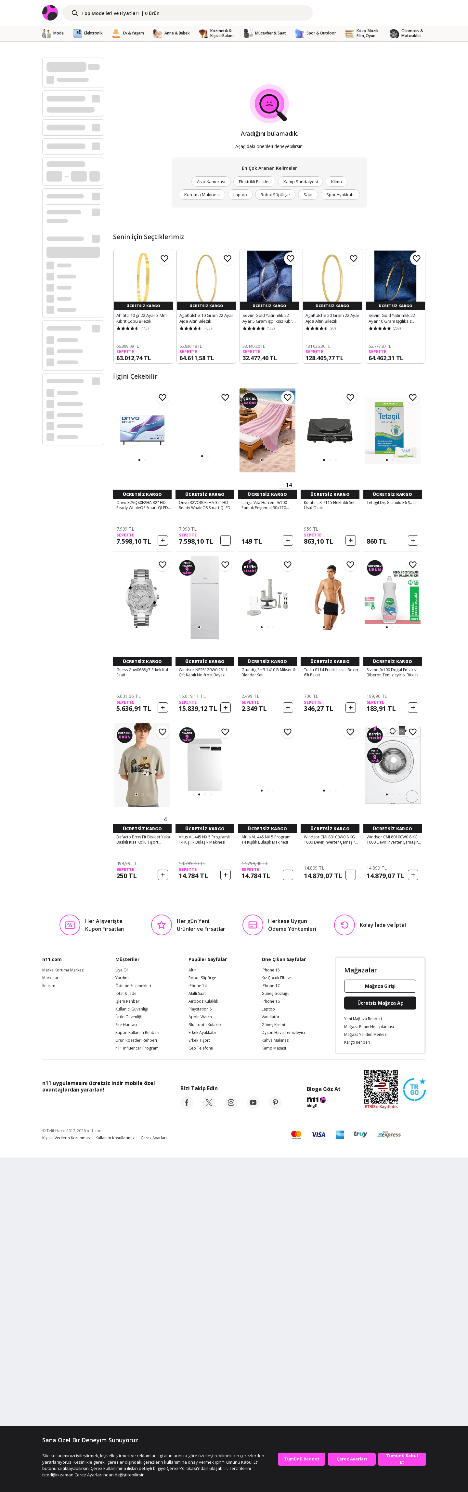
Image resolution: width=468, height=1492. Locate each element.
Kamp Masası (274, 1382)
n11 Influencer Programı (137, 1382)
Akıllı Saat (197, 1328)
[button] (139, 460)
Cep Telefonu (200, 1382)
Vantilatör (271, 1351)
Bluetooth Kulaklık (204, 1359)
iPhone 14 (197, 1320)
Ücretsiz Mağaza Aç (380, 1337)
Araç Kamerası (211, 181)
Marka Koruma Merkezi (63, 1304)
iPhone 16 (271, 1335)
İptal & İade (125, 1328)
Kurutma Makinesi (202, 194)
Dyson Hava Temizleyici (283, 1367)
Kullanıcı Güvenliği (131, 1343)
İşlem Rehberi (127, 1335)
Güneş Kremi (273, 1359)
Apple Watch (200, 1351)
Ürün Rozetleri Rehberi (136, 1374)
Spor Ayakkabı (340, 194)
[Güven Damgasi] (414, 1424)
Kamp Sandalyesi (300, 181)
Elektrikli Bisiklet (254, 181)
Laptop (240, 194)
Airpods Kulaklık (203, 1335)
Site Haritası (126, 1359)
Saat (308, 194)
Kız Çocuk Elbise (276, 1312)
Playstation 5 (200, 1343)
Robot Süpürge (275, 194)
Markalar (50, 1312)
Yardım (122, 1312)
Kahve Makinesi (276, 1374)
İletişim (48, 1320)
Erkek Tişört (199, 1374)
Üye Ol (121, 1304)
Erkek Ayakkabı (202, 1367)
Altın (192, 1304)
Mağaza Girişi (380, 1320)
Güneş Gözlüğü (276, 1328)
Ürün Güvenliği (128, 1351)
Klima (336, 181)
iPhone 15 (271, 1304)
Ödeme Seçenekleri (133, 1320)
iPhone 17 (271, 1320)
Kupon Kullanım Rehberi (137, 1367)
